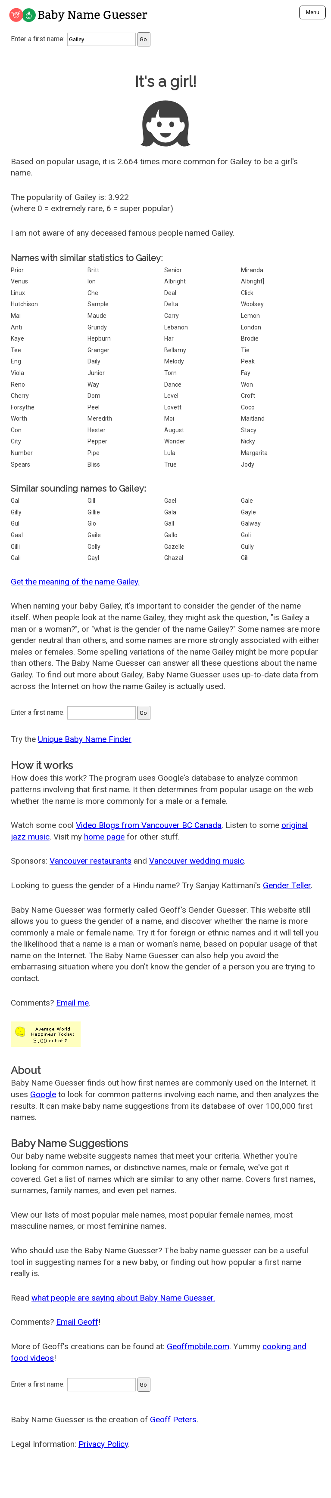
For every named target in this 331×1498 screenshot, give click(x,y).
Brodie (250, 338)
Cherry (20, 395)
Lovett (172, 407)
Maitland (253, 418)
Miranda (252, 270)
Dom (93, 395)
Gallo (171, 535)
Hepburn (99, 338)
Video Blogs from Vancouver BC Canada (149, 825)
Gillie (93, 512)
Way (93, 384)
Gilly (16, 512)
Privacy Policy (103, 1444)
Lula (169, 452)
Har (169, 338)
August (174, 430)
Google (43, 1094)
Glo (91, 523)
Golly (93, 546)
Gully (247, 546)
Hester (96, 430)
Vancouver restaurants (90, 861)
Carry (171, 315)
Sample (98, 304)
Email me (72, 1003)
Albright (175, 281)
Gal (15, 500)
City (16, 441)
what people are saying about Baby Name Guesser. (123, 1298)
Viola (17, 372)
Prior (17, 270)
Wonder (174, 441)
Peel (93, 407)
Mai (16, 315)
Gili (245, 557)
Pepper (97, 441)
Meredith (99, 418)
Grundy (97, 327)
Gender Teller (287, 885)
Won (247, 384)
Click (247, 292)
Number (22, 452)
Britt (93, 270)
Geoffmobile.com (198, 1346)
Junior (96, 372)
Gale (247, 500)
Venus (19, 281)
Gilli (15, 546)
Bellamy (175, 350)
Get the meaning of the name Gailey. (75, 582)
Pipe (93, 452)
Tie (245, 350)
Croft (248, 395)
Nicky (248, 441)
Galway (251, 523)
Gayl (93, 557)
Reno (18, 384)
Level (171, 395)
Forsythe (22, 407)
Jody (247, 464)
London (251, 327)
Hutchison (24, 304)
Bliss (93, 464)
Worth (19, 418)
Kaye (17, 338)
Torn (170, 372)
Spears (20, 464)
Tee (16, 350)
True (170, 464)
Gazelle (174, 546)
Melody (174, 361)
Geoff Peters (173, 1419)
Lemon (250, 315)
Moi (169, 418)
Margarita (254, 452)
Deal (170, 292)
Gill (91, 500)
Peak (248, 361)
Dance (172, 384)
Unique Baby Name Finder (84, 739)
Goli (246, 535)
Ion (91, 281)
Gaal (17, 535)
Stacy (248, 430)
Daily (93, 361)
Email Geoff (77, 1322)
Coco (248, 407)
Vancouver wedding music (196, 861)
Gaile (94, 535)
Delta (171, 304)
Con (16, 430)
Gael (170, 500)
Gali (16, 557)
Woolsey (252, 304)
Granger (98, 350)
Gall (169, 523)
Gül (15, 523)
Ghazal (173, 557)
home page (104, 837)
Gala (170, 512)
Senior (173, 270)
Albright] (252, 281)
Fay (245, 372)
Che (92, 292)
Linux (18, 292)
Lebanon (176, 327)
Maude (96, 315)
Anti (16, 327)
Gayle (248, 512)
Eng (16, 361)
